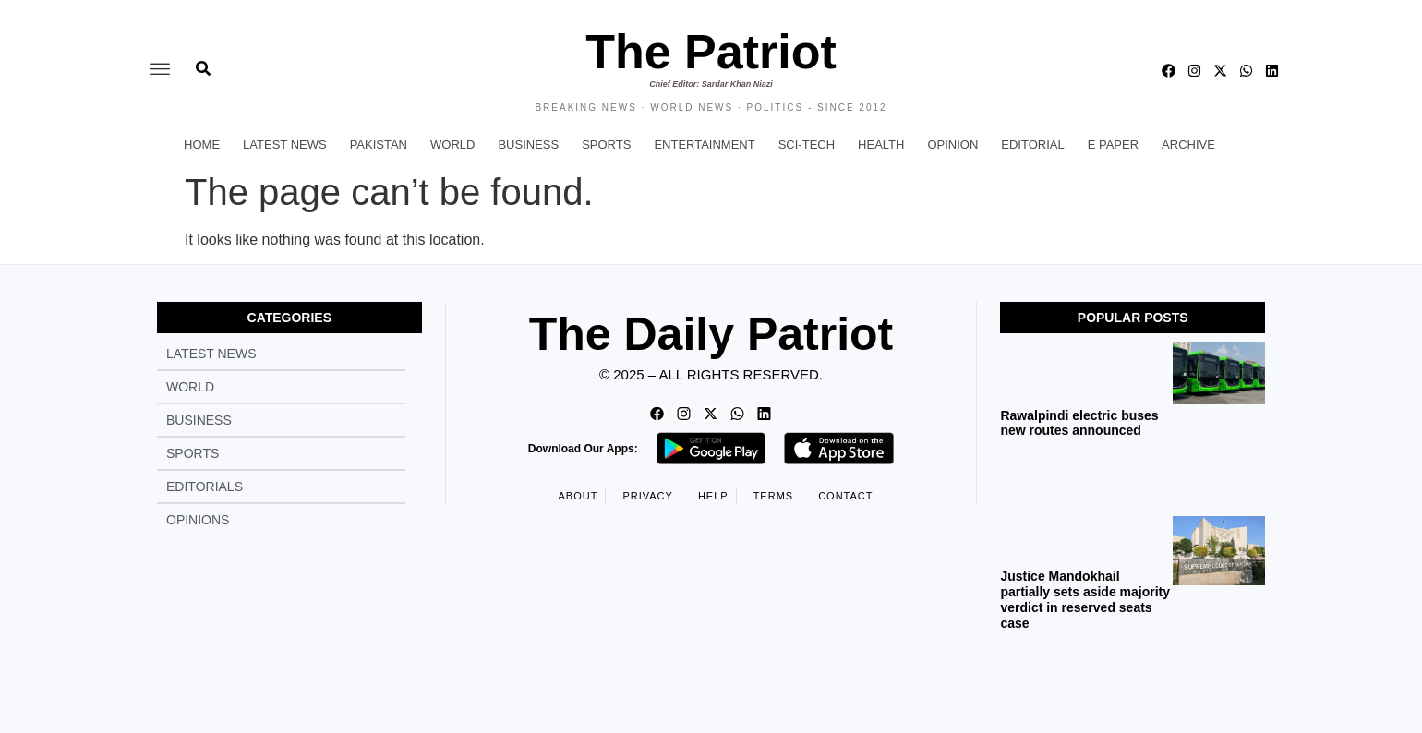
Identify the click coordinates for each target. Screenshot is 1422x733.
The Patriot (711, 51)
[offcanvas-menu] (159, 70)
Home (202, 144)
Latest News (285, 144)
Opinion (952, 144)
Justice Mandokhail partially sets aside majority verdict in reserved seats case (1085, 599)
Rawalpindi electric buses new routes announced (1079, 423)
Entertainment (704, 144)
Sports (606, 144)
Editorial (1032, 144)
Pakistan (378, 144)
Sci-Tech (806, 144)
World (452, 144)
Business (528, 144)
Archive (1188, 144)
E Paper (1113, 144)
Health (881, 144)
